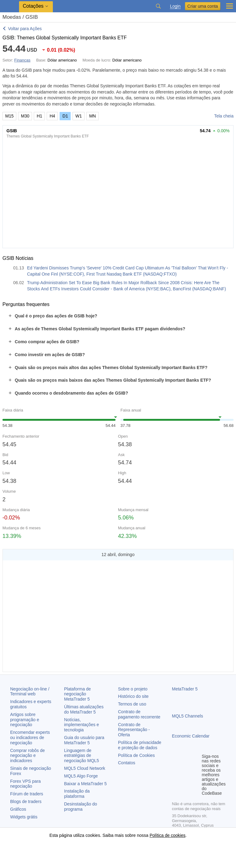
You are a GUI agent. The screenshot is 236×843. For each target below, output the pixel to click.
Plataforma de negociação (77, 694)
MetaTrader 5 (185, 688)
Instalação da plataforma (77, 794)
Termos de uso (132, 704)
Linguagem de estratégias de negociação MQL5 (81, 755)
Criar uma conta (202, 6)
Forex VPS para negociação (25, 784)
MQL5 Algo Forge (81, 775)
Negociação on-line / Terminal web (29, 691)
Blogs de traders (25, 801)
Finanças (22, 60)
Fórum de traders (26, 793)
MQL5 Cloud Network (84, 768)
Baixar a (85, 783)
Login (175, 6)
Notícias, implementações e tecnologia (81, 725)
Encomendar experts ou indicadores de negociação (30, 737)
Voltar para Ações (25, 28)
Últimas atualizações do (84, 709)
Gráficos (18, 809)
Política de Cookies (136, 755)
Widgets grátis (23, 816)
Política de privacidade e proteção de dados (139, 745)
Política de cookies (168, 835)
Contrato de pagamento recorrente (139, 714)
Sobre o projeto (133, 688)
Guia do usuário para (84, 740)
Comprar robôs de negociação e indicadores (27, 755)
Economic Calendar (191, 736)
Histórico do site (133, 696)
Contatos (126, 762)
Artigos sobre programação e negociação (24, 719)
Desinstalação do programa (80, 806)
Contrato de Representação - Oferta (134, 730)
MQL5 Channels (187, 716)
